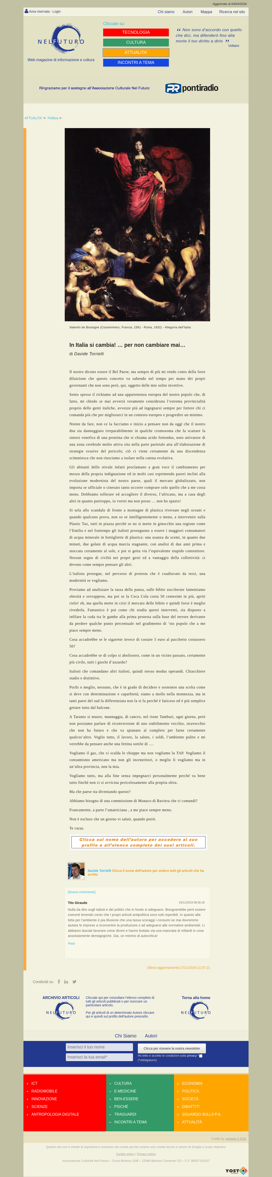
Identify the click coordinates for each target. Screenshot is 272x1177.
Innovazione (44, 1099)
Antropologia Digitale (55, 1115)
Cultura (123, 1084)
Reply (71, 943)
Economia (192, 1084)
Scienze (39, 1107)
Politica (53, 118)
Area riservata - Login (47, 11)
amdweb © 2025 (236, 1139)
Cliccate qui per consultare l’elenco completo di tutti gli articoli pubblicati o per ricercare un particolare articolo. (120, 1001)
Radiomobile (44, 1092)
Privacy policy (146, 1154)
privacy (192, 1056)
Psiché (121, 1107)
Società (190, 1099)
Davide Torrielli (100, 871)
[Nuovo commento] (81, 892)
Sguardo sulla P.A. (201, 1115)
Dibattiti (190, 1107)
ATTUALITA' (33, 118)
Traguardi (125, 1115)
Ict (34, 1084)
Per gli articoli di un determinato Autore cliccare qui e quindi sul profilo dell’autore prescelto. (120, 1015)
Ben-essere (126, 1099)
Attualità (192, 1123)
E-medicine (125, 1092)
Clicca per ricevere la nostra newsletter (172, 1049)
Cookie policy (125, 1154)
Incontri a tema (130, 1123)
